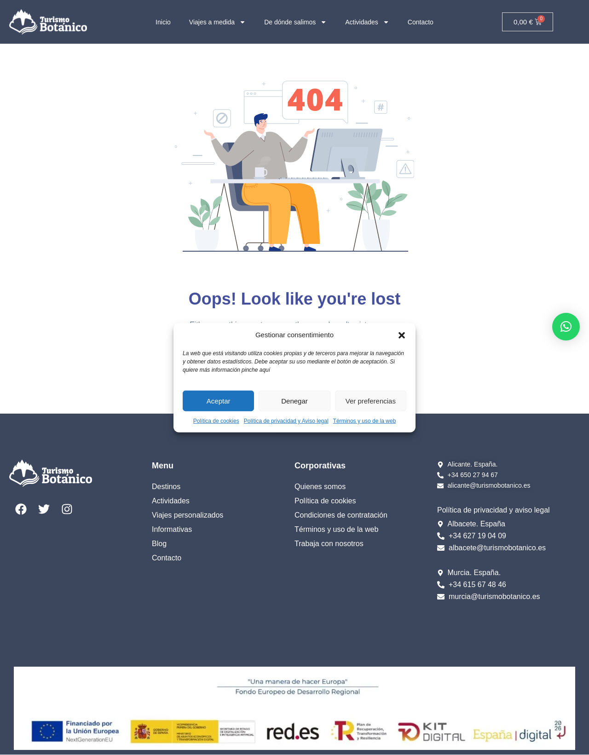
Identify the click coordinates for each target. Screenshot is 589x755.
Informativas (172, 529)
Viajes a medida (217, 22)
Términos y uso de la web (364, 421)
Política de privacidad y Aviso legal (286, 421)
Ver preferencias (371, 400)
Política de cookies (216, 421)
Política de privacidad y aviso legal (493, 510)
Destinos (166, 486)
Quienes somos (320, 486)
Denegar (294, 400)
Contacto (420, 22)
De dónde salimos (295, 22)
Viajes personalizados (187, 515)
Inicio (163, 22)
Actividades (367, 22)
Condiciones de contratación (340, 515)
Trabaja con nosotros (329, 544)
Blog (159, 544)
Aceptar (219, 400)
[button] (401, 335)
